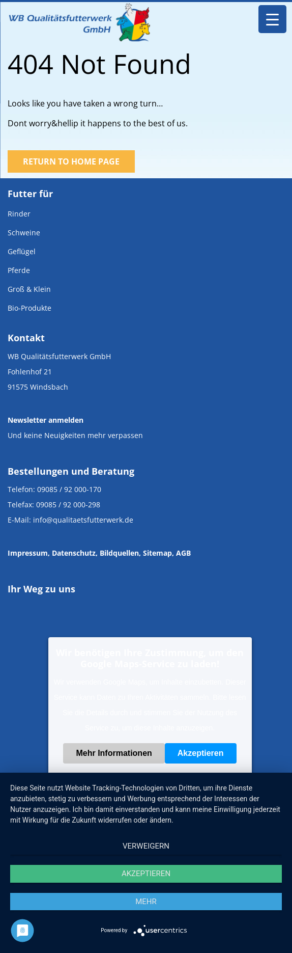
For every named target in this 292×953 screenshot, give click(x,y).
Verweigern (146, 846)
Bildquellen (119, 553)
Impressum (28, 553)
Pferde (19, 270)
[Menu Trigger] (272, 19)
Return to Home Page (71, 161)
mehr (146, 901)
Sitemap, (158, 553)
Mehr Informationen (114, 753)
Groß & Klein (29, 289)
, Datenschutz (72, 553)
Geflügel (22, 251)
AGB (183, 553)
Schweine (24, 232)
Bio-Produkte (29, 308)
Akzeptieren (201, 753)
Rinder (19, 214)
